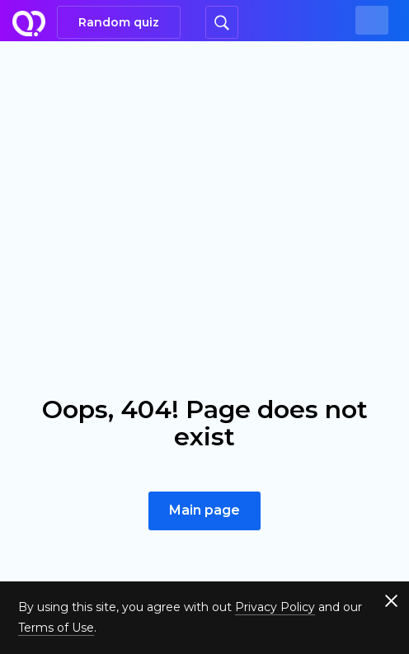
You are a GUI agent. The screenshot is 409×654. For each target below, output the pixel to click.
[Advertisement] (204, 164)
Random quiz (118, 22)
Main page (204, 510)
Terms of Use (56, 627)
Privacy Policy (275, 607)
